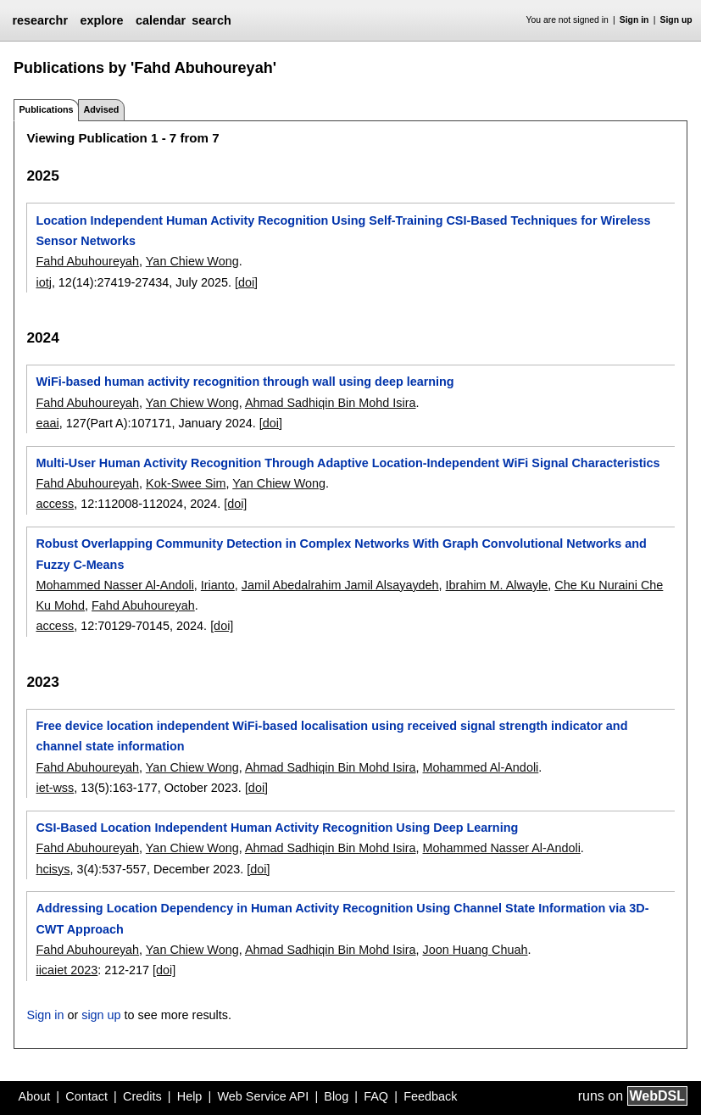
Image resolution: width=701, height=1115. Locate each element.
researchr (40, 20)
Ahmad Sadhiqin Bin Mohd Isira (330, 403)
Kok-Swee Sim (185, 483)
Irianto (218, 585)
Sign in (634, 20)
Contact (86, 1096)
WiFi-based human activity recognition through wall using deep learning (244, 381)
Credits (142, 1096)
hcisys (53, 869)
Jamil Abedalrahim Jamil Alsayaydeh (340, 585)
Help (190, 1096)
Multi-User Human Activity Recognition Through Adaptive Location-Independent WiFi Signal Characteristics (347, 463)
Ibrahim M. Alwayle (497, 585)
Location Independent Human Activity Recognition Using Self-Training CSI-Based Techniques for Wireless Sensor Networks (343, 231)
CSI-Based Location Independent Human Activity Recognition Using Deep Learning (277, 827)
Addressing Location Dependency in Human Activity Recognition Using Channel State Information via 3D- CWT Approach (342, 918)
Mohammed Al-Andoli (481, 767)
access (55, 503)
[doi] (246, 282)
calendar (161, 20)
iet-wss (55, 787)
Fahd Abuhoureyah (87, 261)
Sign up (676, 20)
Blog (336, 1096)
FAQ (376, 1096)
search (211, 20)
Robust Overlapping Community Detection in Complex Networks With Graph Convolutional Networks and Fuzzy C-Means (341, 554)
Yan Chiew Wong (192, 261)
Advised (101, 109)
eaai (47, 423)
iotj (43, 282)
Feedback (430, 1096)
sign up (100, 1015)
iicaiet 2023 (66, 970)
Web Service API (263, 1096)
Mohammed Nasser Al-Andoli (114, 585)
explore (101, 20)
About (35, 1096)
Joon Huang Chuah (475, 949)
